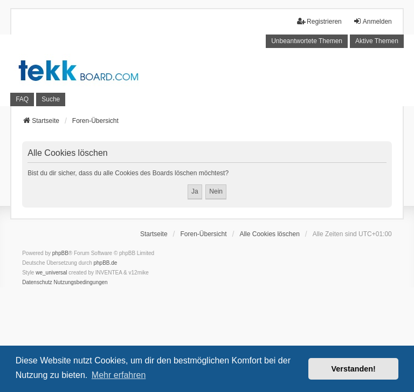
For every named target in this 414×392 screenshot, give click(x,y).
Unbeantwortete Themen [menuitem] (306, 41)
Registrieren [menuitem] (319, 21)
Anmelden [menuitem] (372, 21)
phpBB (60, 253)
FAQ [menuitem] (22, 99)
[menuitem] (37, 282)
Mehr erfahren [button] (119, 375)
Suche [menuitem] (51, 99)
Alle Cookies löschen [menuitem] (269, 234)
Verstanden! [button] (354, 369)
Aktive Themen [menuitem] (376, 41)
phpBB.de (106, 263)
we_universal (51, 273)
